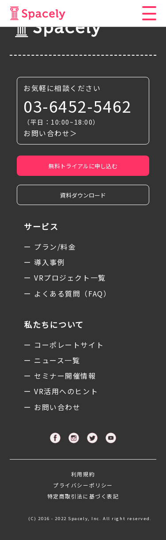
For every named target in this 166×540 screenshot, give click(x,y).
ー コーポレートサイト (64, 344)
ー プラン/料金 (50, 246)
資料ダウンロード (83, 195)
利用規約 (83, 474)
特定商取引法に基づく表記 (83, 496)
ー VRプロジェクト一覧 (65, 277)
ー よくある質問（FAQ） (67, 293)
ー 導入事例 (44, 262)
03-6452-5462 (77, 105)
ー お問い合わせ (52, 407)
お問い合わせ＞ (50, 133)
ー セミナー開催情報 (60, 375)
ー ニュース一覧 (52, 360)
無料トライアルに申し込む (83, 166)
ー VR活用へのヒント (61, 391)
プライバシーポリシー (83, 485)
